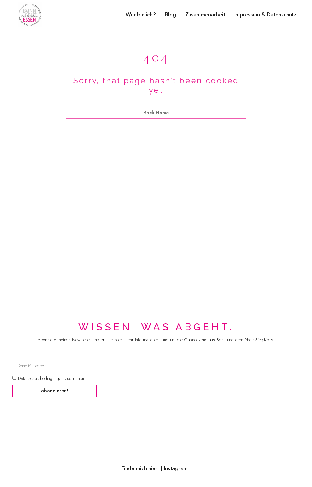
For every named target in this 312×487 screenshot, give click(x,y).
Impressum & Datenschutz (265, 15)
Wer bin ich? (141, 15)
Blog (170, 15)
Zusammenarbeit (205, 15)
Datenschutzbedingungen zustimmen (51, 379)
